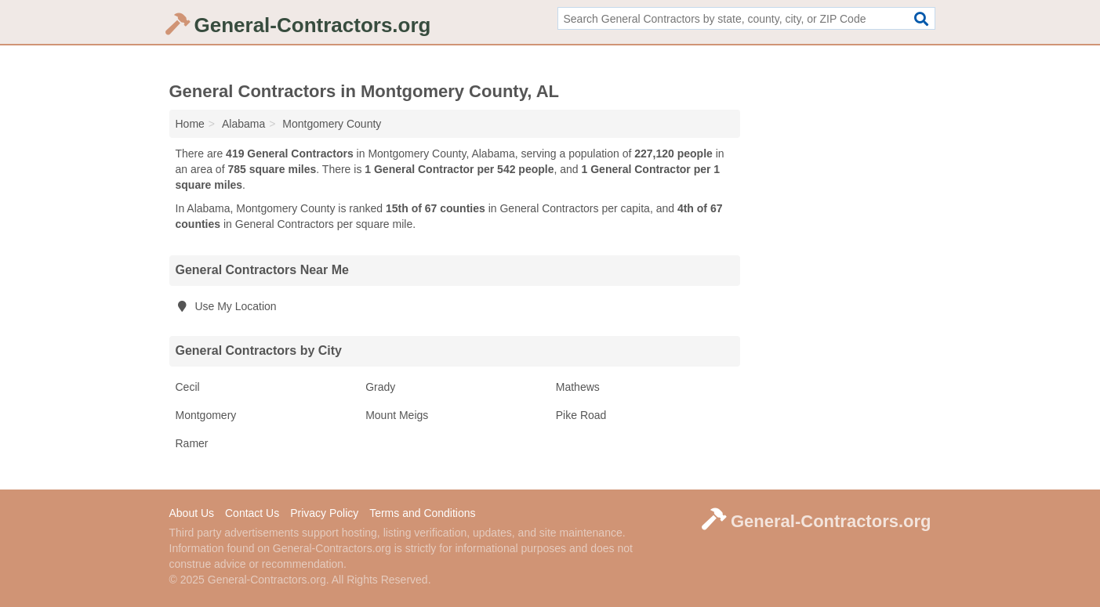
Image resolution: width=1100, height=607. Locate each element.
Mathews (578, 387)
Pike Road (581, 415)
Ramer (192, 443)
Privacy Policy (324, 513)
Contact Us (252, 513)
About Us (192, 513)
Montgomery (206, 415)
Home (190, 123)
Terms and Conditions (422, 513)
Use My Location (226, 306)
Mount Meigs (396, 415)
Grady (380, 387)
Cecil (188, 387)
